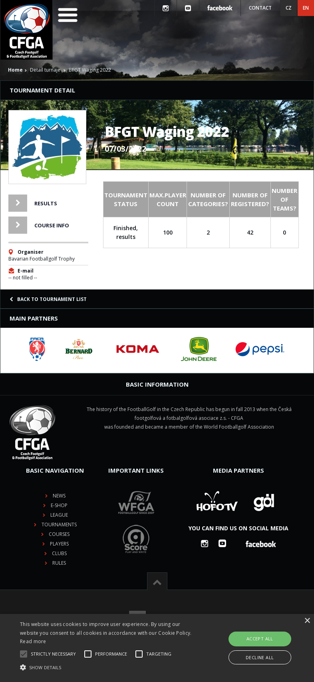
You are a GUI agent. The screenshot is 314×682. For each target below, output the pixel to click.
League (59, 515)
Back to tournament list (48, 299)
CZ (289, 7)
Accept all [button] (259, 639)
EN (306, 7)
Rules (59, 563)
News (59, 495)
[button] (109, 667)
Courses (59, 534)
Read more (33, 641)
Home (15, 69)
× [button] (307, 621)
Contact (260, 7)
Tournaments (59, 524)
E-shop (59, 505)
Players (59, 543)
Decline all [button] (260, 657)
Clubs (59, 553)
